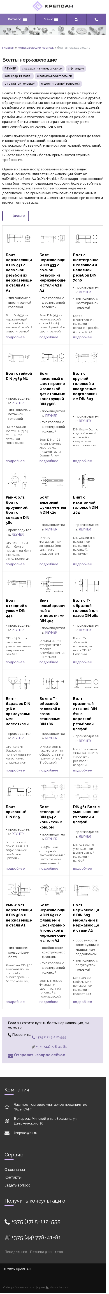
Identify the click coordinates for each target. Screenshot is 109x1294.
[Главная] (52, 10)
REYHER (10, 68)
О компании (15, 1169)
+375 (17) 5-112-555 (49, 1037)
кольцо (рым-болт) (18, 76)
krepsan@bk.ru (25, 1133)
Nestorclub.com (59, 1287)
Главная (8, 47)
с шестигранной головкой (60, 83)
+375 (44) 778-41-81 (49, 1047)
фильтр (15, 215)
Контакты (13, 1177)
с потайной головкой (20, 83)
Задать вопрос (17, 1185)
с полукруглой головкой (54, 76)
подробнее (15, 337)
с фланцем (76, 68)
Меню (51, 19)
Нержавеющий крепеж (36, 47)
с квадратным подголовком (42, 68)
